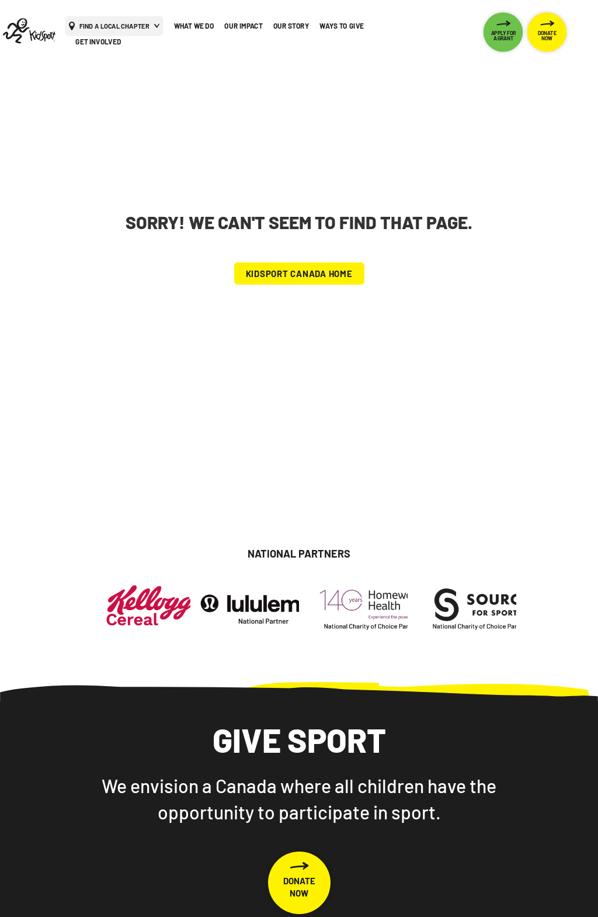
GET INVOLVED (98, 41)
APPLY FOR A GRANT (503, 35)
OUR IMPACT (243, 26)
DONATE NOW (547, 35)
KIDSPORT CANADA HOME (299, 273)
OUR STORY (291, 26)
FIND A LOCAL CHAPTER (114, 25)
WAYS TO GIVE (341, 26)
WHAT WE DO (194, 26)
